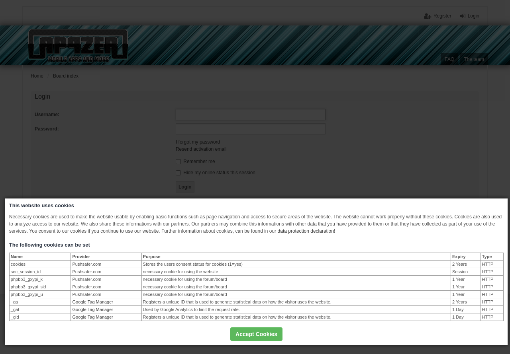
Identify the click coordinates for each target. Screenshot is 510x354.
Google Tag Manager (92, 302)
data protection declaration (306, 231)
